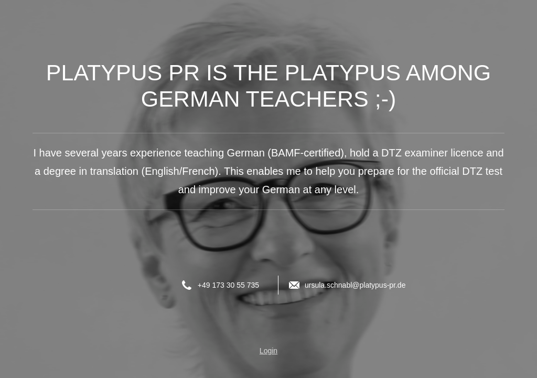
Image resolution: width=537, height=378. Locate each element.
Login (268, 350)
